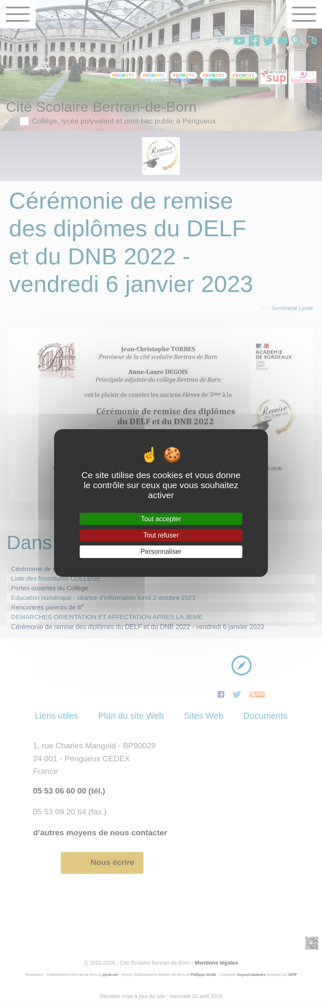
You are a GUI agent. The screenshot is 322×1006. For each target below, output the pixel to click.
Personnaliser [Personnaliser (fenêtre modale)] (161, 551)
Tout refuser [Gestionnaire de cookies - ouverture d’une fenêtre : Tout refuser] (161, 535)
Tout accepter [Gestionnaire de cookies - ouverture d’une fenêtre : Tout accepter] (161, 518)
